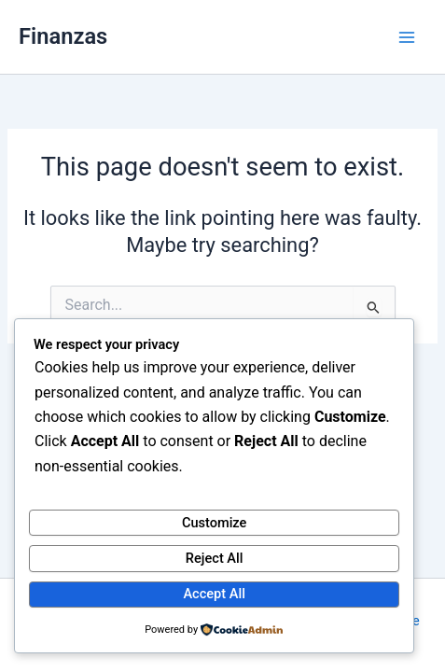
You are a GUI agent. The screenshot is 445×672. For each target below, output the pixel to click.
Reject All (214, 558)
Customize (214, 522)
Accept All (213, 593)
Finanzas (63, 36)
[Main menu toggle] (406, 37)
